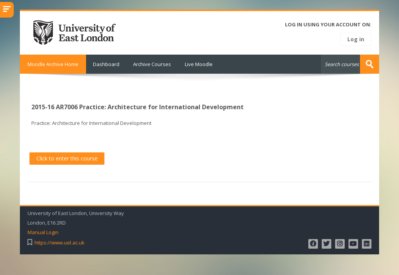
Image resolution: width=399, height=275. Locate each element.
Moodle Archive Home (53, 64)
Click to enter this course (67, 158)
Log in (355, 39)
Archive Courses (152, 64)
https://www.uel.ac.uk (59, 243)
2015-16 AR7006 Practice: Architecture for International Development (137, 107)
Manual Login (43, 232)
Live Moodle (199, 64)
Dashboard (106, 64)
